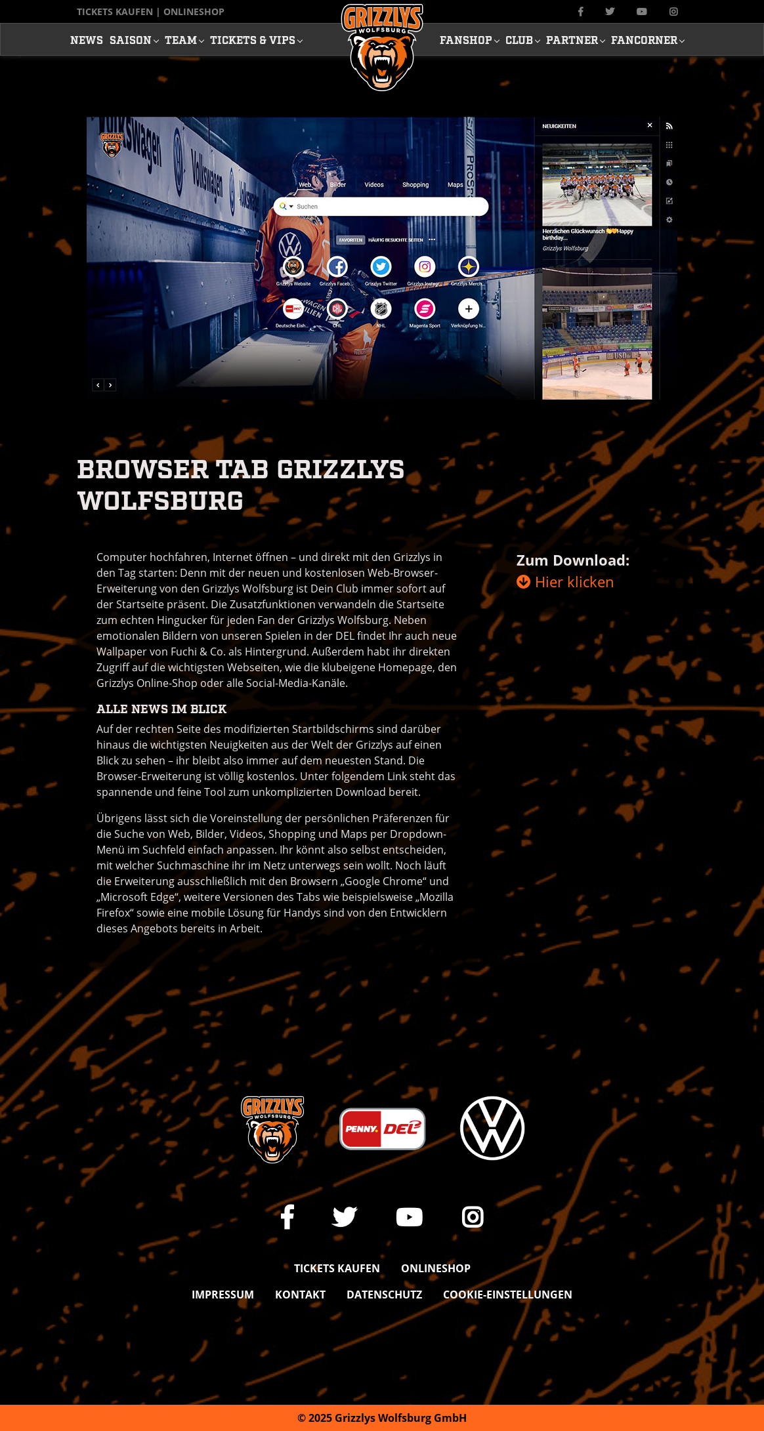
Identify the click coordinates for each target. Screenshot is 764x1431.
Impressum (223, 1294)
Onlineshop (193, 11)
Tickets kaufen (115, 11)
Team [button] (181, 39)
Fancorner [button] (644, 39)
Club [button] (519, 39)
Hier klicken (565, 581)
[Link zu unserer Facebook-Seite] (580, 11)
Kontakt (300, 1294)
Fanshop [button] (466, 39)
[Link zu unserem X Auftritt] (609, 11)
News (86, 39)
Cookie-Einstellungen (507, 1294)
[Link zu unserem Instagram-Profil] (673, 11)
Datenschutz (384, 1294)
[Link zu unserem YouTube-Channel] (642, 11)
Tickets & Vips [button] (252, 39)
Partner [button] (572, 39)
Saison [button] (131, 39)
